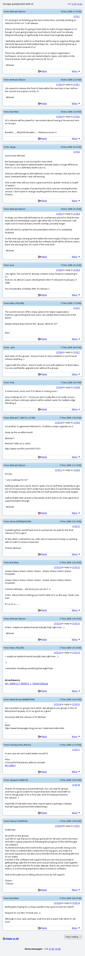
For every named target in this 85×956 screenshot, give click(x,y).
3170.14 (57, 623)
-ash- (12, 347)
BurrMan (14, 111)
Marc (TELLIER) (17, 303)
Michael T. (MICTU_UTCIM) (22, 417)
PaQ (12, 382)
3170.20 (57, 902)
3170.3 (59, 116)
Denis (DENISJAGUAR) (20, 521)
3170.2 (59, 84)
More (76, 71)
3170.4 (76, 151)
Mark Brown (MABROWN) (22, 699)
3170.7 (76, 307)
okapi (13, 146)
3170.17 (76, 749)
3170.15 (57, 652)
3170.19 (59, 825)
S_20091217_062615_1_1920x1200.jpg (27, 683)
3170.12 (76, 526)
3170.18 (76, 784)
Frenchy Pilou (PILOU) (20, 744)
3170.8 (59, 352)
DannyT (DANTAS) (18, 821)
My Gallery (10, 765)
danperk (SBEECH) (19, 779)
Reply (44, 71)
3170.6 (59, 269)
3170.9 (59, 387)
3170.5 (59, 213)
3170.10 (59, 422)
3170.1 (76, 16)
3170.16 (57, 704)
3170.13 (57, 567)
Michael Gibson (17, 11)
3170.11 (59, 470)
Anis (12, 265)
